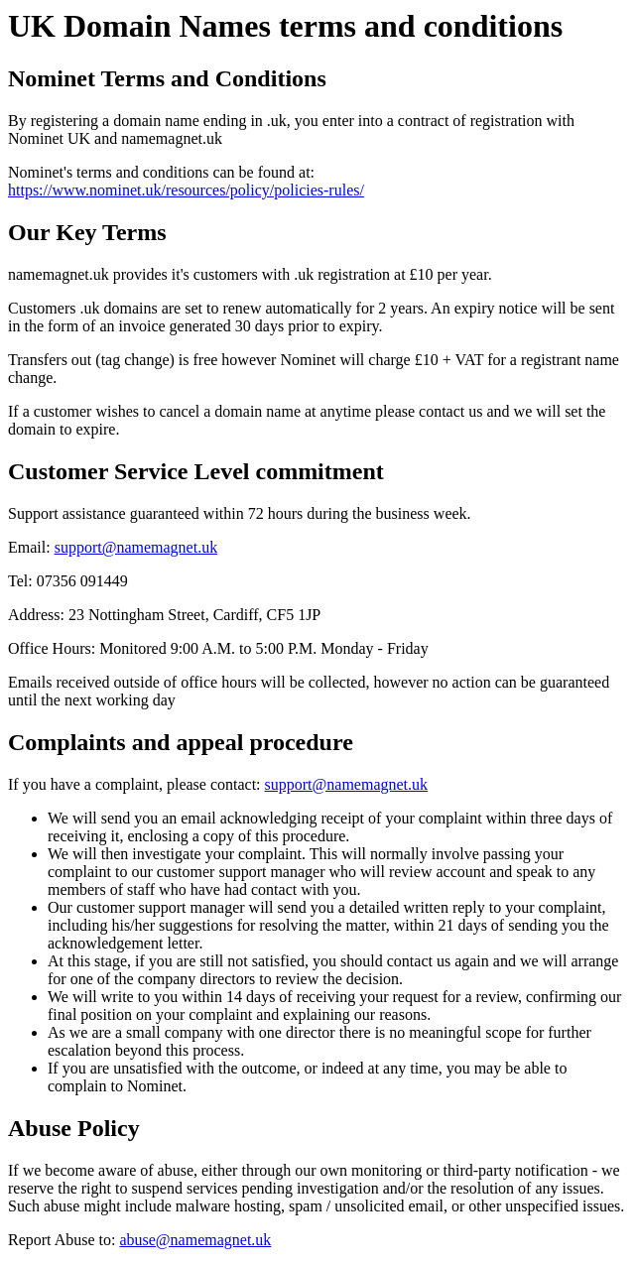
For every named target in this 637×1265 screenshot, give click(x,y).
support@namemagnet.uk (136, 547)
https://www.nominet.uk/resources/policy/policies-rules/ (186, 190)
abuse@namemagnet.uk (195, 1239)
